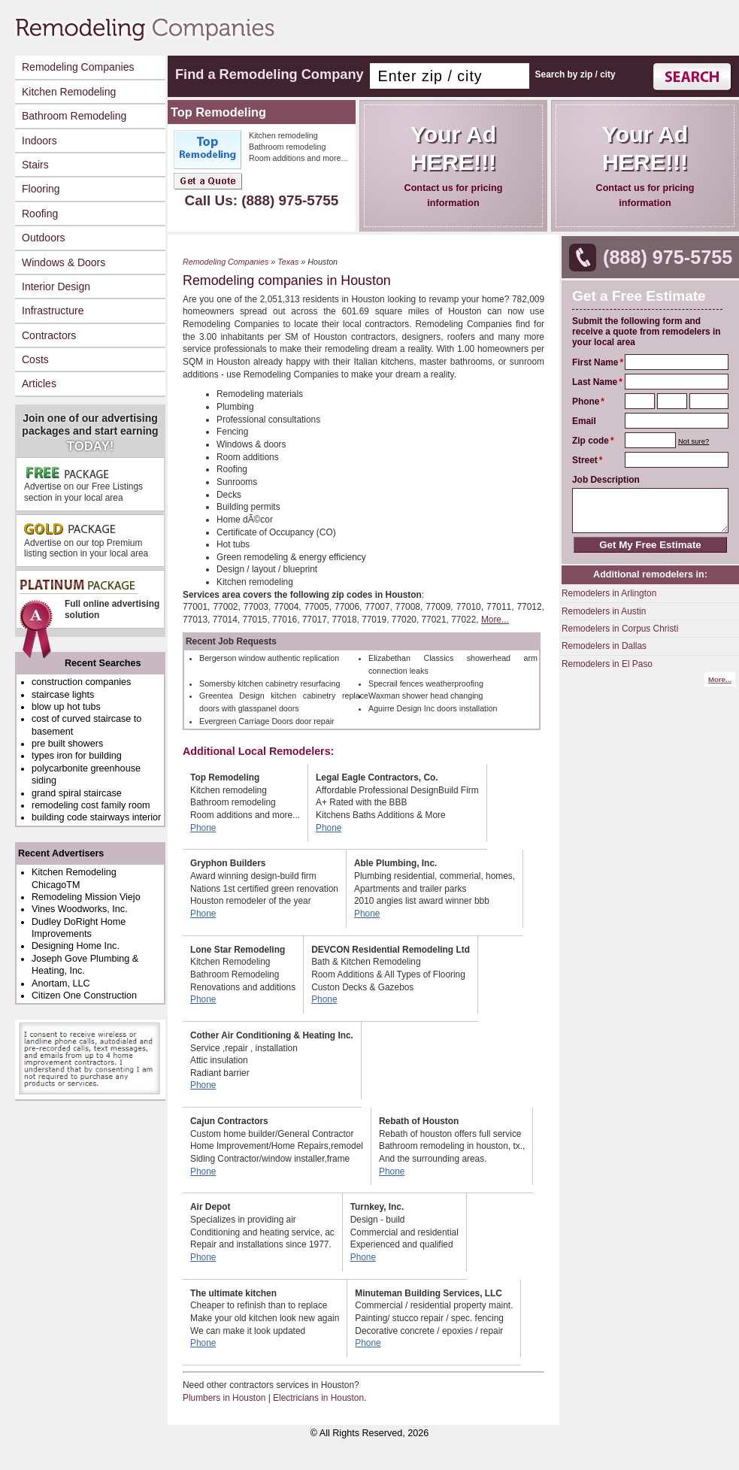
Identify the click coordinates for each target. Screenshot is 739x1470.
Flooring (41, 189)
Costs (35, 359)
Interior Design (56, 286)
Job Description (606, 479)
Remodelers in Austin (604, 611)
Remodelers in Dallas (604, 646)
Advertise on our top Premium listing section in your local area (86, 541)
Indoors (39, 141)
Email (584, 421)
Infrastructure (52, 311)
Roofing (40, 214)
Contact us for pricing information (453, 164)
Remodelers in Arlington (609, 593)
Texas (287, 261)
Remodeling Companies (78, 67)
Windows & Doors (63, 262)
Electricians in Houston (318, 1398)
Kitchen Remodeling (69, 92)
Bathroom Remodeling (74, 116)
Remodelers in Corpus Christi (620, 628)
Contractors (49, 335)
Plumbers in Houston (224, 1398)
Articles (39, 383)
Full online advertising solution (88, 603)
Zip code (590, 440)
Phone (585, 401)
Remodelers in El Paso (607, 664)
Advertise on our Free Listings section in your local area (83, 483)
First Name (595, 362)
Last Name (594, 382)
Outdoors (43, 238)
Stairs (35, 165)
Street (585, 460)
